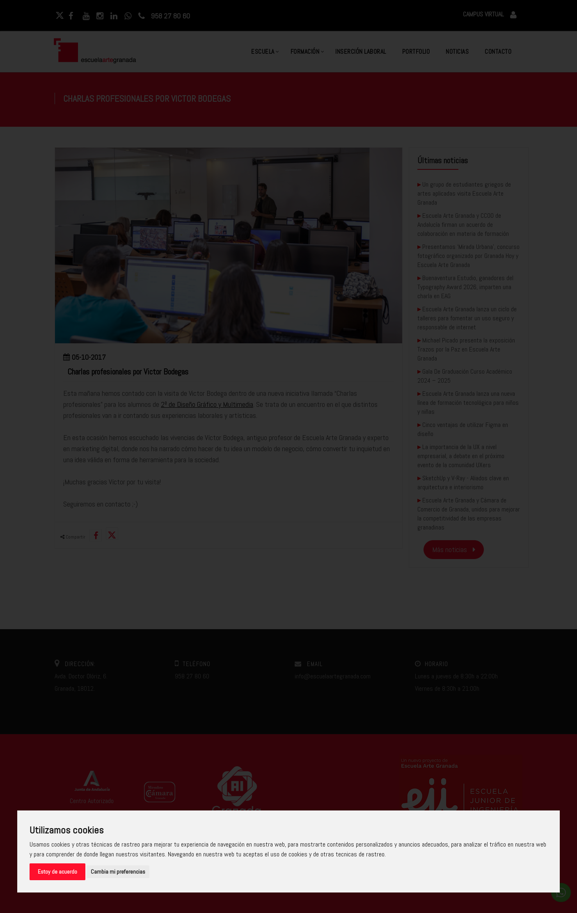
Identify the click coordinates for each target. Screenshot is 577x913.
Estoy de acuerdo (57, 871)
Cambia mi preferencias (118, 871)
